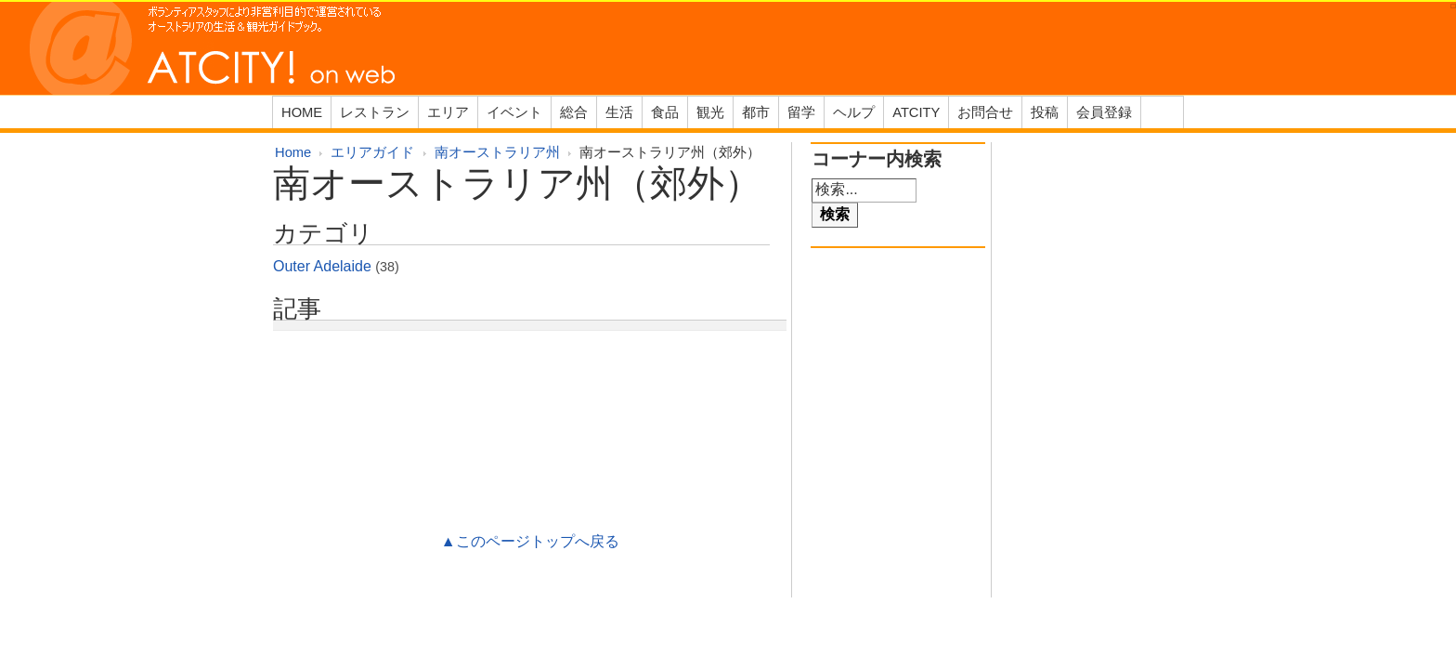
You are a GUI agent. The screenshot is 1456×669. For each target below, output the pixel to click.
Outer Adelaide (322, 266)
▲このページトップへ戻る (530, 541)
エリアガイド (372, 152)
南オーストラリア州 (497, 152)
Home (293, 152)
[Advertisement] (530, 391)
